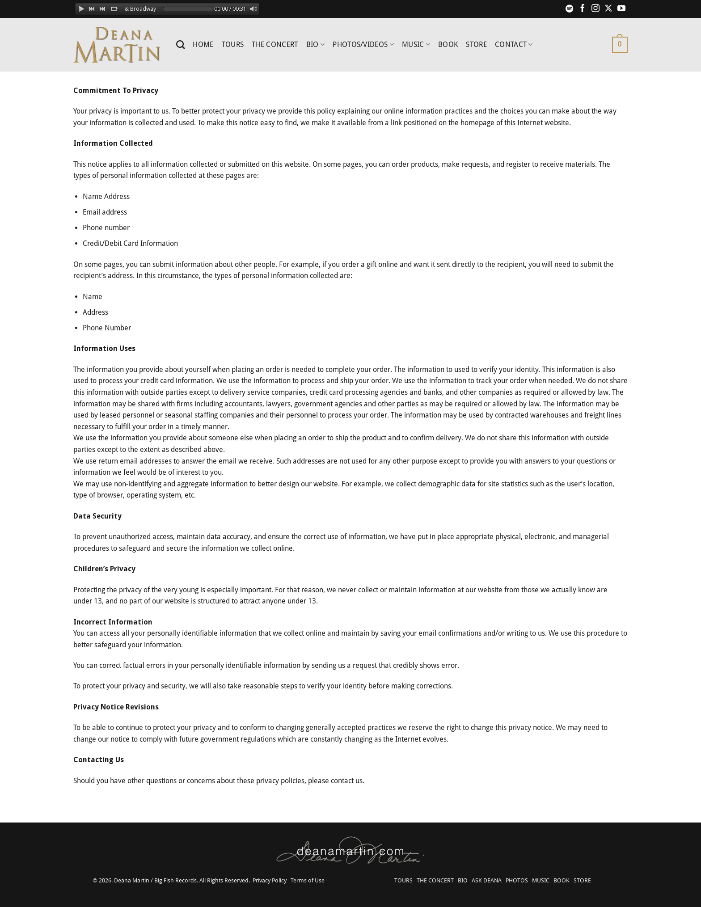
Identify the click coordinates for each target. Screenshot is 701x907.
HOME (203, 44)
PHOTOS (517, 880)
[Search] (180, 44)
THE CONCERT (275, 44)
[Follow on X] (608, 8)
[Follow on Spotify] (570, 8)
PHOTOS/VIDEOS (363, 44)
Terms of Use (308, 880)
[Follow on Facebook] (583, 8)
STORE (476, 44)
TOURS (233, 44)
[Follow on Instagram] (595, 8)
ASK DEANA (487, 880)
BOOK (448, 44)
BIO (315, 44)
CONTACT (514, 44)
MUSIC (416, 44)
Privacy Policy (270, 880)
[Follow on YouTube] (621, 8)
